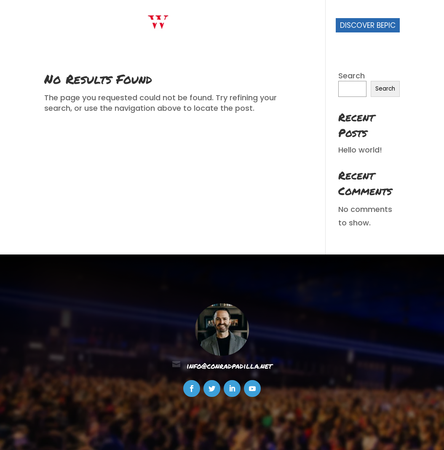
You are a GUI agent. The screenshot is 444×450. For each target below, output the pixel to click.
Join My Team (300, 26)
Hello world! (360, 150)
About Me (247, 26)
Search (351, 75)
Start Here (199, 26)
